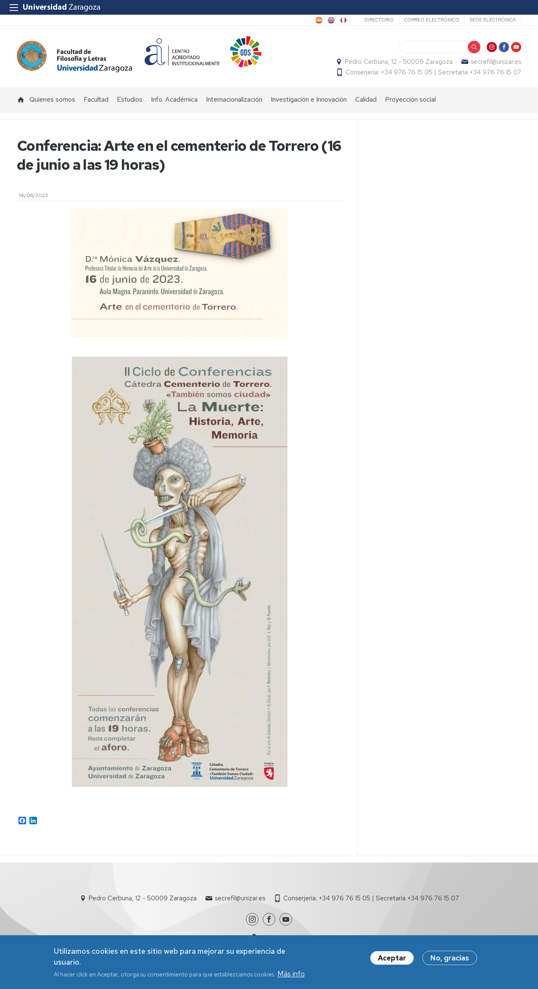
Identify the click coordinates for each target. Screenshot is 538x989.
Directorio (379, 20)
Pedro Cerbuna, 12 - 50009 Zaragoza (399, 62)
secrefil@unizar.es (496, 62)
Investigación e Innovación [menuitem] (309, 99)
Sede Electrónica (493, 20)
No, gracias (449, 958)
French (342, 20)
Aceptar (392, 958)
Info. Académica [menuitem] (174, 99)
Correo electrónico (431, 20)
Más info (291, 974)
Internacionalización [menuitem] (234, 99)
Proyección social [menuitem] (410, 99)
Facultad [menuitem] (96, 99)
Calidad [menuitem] (366, 99)
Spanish (318, 20)
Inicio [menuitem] (21, 99)
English (330, 20)
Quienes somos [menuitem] (52, 99)
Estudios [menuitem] (129, 99)
